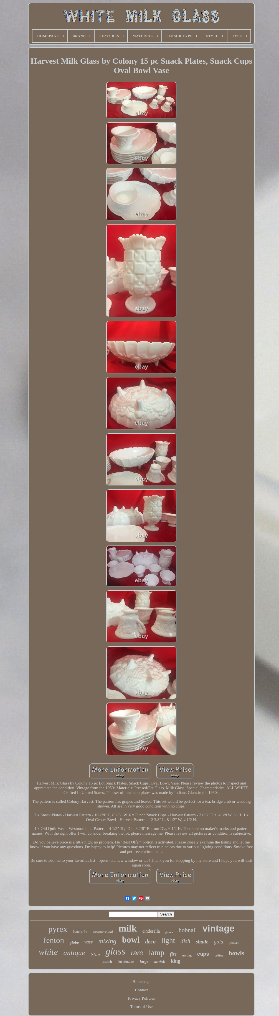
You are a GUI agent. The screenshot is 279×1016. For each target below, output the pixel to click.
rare (137, 953)
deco (150, 941)
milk (127, 928)
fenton (54, 940)
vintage (218, 928)
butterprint (80, 931)
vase (88, 942)
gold (218, 942)
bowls (236, 953)
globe (74, 942)
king (175, 961)
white (48, 952)
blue (95, 955)
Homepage (142, 981)
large (144, 961)
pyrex (57, 928)
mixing (107, 941)
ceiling (219, 955)
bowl (131, 940)
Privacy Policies (141, 998)
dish (185, 941)
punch (107, 962)
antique (74, 953)
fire (173, 954)
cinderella (151, 931)
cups (203, 954)
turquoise (126, 961)
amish (159, 962)
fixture (169, 932)
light (168, 940)
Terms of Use (141, 1006)
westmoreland (103, 931)
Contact (141, 990)
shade (202, 942)
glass (115, 951)
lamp (156, 952)
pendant (234, 943)
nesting (187, 955)
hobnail (188, 930)
